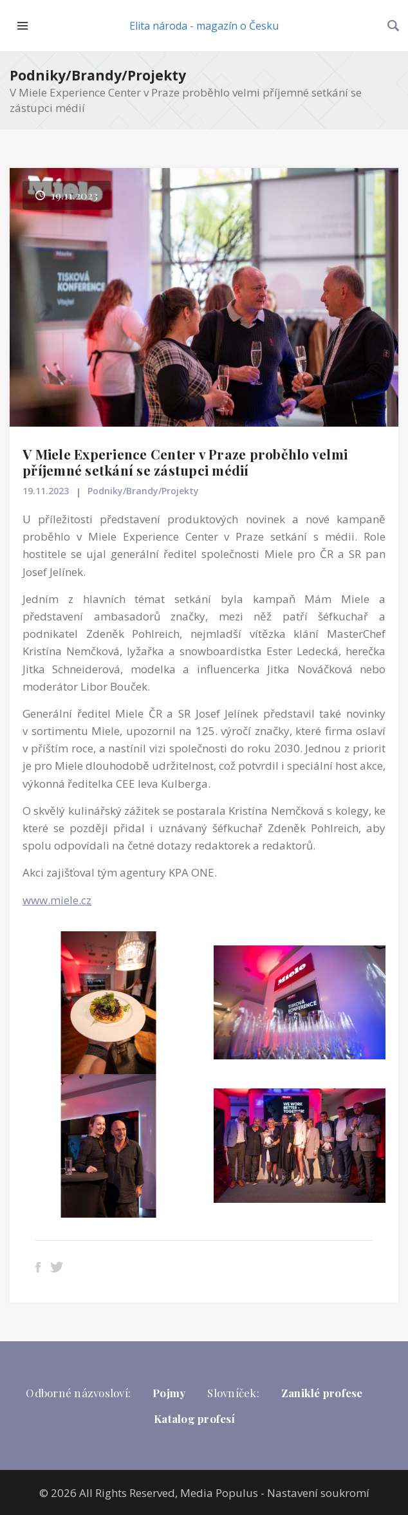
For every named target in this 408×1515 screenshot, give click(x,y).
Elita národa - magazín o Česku (204, 26)
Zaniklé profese (322, 1393)
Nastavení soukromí (318, 1492)
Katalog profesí (194, 1418)
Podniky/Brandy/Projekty (98, 75)
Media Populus (219, 1492)
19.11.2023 (46, 491)
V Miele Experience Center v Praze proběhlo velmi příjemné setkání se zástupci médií (185, 462)
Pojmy (169, 1393)
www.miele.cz (57, 900)
